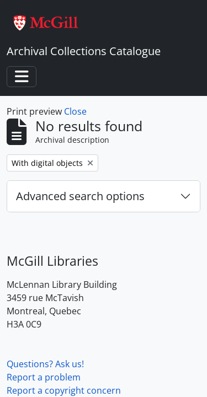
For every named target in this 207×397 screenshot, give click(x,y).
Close (75, 111)
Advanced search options (80, 196)
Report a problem (44, 377)
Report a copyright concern (64, 390)
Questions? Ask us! (45, 364)
